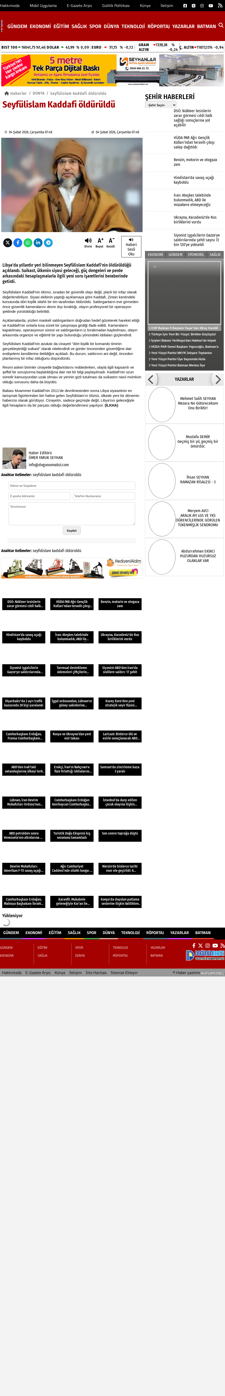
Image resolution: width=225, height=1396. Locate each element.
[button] (151, 379)
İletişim (167, 5)
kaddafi (58, 474)
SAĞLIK (79, 26)
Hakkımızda (10, 5)
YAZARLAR (183, 26)
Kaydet (72, 530)
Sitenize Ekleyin (124, 973)
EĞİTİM (61, 26)
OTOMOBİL (196, 254)
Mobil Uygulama (43, 5)
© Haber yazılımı (199, 973)
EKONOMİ (40, 26)
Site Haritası (96, 973)
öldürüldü (73, 474)
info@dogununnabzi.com (49, 464)
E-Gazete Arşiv (79, 5)
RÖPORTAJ (159, 26)
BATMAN (206, 26)
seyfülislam (42, 474)
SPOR (95, 26)
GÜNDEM (17, 26)
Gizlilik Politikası (116, 5)
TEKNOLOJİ (133, 26)
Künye (145, 5)
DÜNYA (111, 26)
